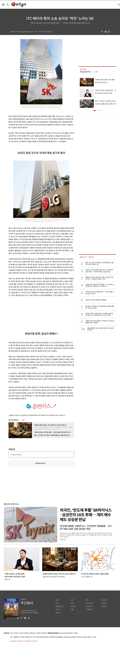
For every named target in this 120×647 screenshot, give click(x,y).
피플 (72, 609)
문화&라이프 (60, 606)
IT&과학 (73, 606)
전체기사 (58, 613)
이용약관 (44, 633)
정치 (57, 600)
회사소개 (12, 633)
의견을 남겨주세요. (16, 455)
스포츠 (58, 609)
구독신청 (104, 603)
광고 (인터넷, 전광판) (22, 633)
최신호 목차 (89, 603)
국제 (72, 603)
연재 (87, 600)
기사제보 (104, 600)
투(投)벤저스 (14, 420)
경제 (72, 600)
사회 (57, 603)
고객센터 (38, 633)
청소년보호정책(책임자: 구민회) (68, 633)
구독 (23, 420)
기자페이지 (89, 609)
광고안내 (104, 606)
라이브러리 (89, 606)
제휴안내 (32, 633)
